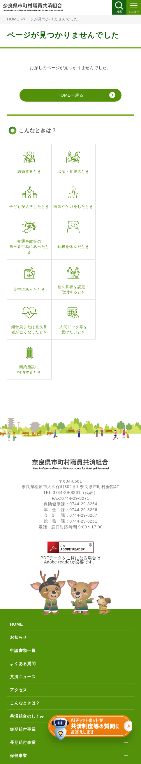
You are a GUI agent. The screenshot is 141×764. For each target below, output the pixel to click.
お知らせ (18, 567)
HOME (13, 19)
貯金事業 (18, 699)
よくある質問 (23, 594)
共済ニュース (23, 607)
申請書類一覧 (23, 581)
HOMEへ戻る (71, 95)
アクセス (18, 620)
